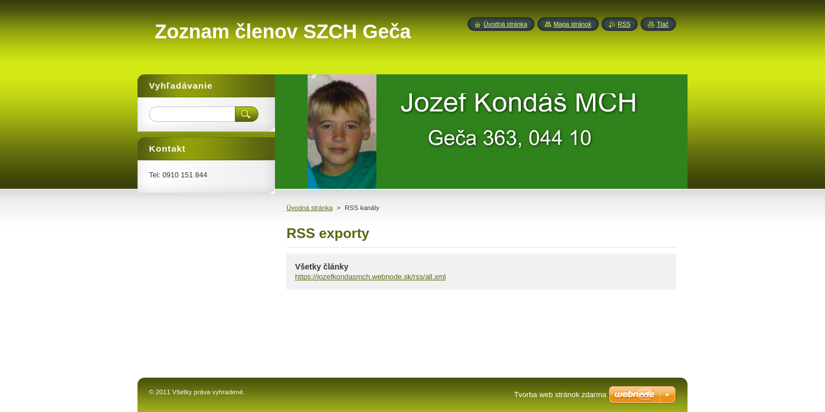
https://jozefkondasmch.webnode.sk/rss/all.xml (370, 276)
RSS (624, 24)
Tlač (663, 24)
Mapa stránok (572, 24)
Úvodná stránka (309, 207)
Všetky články (321, 266)
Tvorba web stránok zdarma (560, 394)
